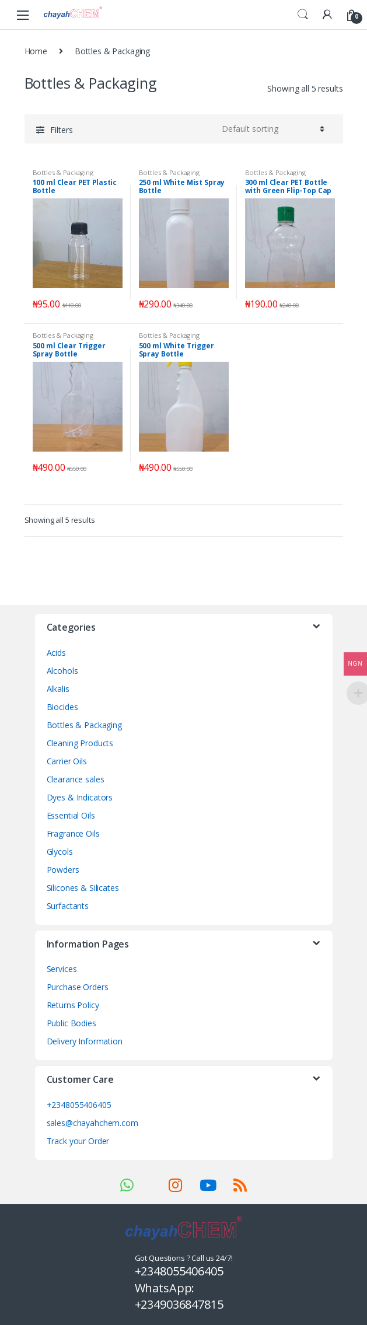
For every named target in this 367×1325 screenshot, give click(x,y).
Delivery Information (85, 1041)
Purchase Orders (78, 986)
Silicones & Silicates (83, 887)
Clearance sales (75, 779)
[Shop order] (271, 129)
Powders (63, 869)
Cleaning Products (80, 743)
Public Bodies (71, 1023)
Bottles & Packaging (63, 172)
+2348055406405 (79, 1104)
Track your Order (78, 1140)
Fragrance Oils (73, 833)
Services (62, 968)
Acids (56, 652)
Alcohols (62, 670)
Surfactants (68, 905)
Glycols (60, 851)
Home (36, 51)
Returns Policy (73, 1005)
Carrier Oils (67, 761)
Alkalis (58, 688)
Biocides (62, 706)
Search (302, 14)
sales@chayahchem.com (92, 1122)
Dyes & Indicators (80, 797)
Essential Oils (71, 815)
